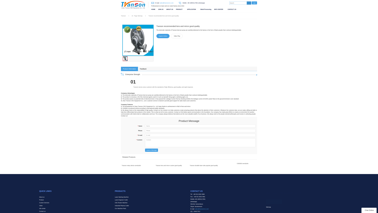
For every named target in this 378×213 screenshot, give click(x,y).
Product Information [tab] (129, 69)
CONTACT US (232, 9)
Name (140, 126)
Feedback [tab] (143, 69)
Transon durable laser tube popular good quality (204, 166)
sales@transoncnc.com (166, 3)
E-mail (139, 135)
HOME (153, 9)
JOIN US (160, 9)
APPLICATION (191, 9)
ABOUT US (169, 9)
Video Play (177, 36)
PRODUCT (179, 9)
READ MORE (274, 201)
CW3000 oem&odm (242, 164)
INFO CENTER (218, 9)
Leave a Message (151, 150)
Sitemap (268, 207)
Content (139, 140)
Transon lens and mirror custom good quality (169, 166)
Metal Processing (205, 9)
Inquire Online (163, 36)
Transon (123, 16)
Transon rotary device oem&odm (131, 166)
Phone (140, 130)
